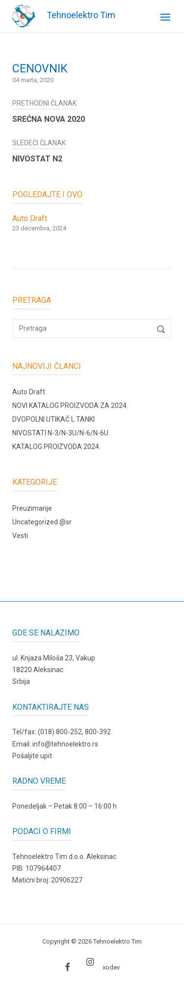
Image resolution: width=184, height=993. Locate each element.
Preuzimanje (32, 508)
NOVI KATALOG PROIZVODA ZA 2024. (70, 405)
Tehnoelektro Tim (81, 15)
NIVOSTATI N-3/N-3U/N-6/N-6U (60, 433)
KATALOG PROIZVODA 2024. (56, 447)
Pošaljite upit (32, 756)
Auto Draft (28, 392)
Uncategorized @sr (42, 522)
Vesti (20, 536)
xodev (111, 967)
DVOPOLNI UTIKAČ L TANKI (53, 419)
